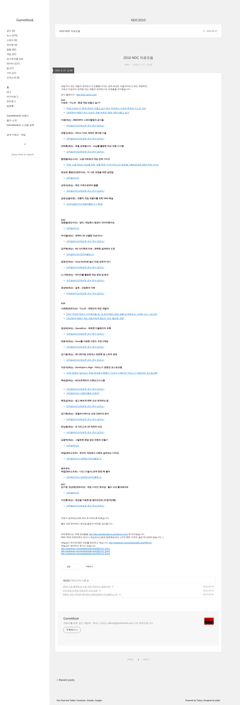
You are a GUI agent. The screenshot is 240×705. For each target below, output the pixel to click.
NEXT (145, 659)
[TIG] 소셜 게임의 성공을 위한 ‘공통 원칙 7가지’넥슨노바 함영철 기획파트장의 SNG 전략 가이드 (112, 165)
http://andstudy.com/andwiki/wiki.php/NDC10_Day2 (85, 551)
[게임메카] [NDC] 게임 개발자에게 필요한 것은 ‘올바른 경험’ (95, 318)
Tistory (199, 700)
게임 (11, 54)
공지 (11, 30)
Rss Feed (61, 700)
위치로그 (11, 101)
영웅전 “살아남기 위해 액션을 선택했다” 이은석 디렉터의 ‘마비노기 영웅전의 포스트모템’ (115, 373)
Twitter (73, 700)
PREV (130, 659)
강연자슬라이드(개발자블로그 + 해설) (84, 204)
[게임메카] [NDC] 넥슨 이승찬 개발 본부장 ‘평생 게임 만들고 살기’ (98, 112)
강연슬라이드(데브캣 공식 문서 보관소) (85, 138)
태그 (9, 92)
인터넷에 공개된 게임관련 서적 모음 (80, 590)
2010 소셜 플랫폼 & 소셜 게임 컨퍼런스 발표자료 (86, 586)
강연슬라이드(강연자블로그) (80, 254)
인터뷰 (12, 44)
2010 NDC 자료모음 (69, 31)
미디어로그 (12, 96)
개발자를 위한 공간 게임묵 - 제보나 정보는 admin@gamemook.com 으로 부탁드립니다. (108, 623)
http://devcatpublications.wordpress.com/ (108, 534)
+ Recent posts (65, 680)
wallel (217, 700)
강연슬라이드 (72, 228)
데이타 (13, 63)
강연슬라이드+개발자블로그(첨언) (82, 393)
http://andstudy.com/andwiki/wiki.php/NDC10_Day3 (85, 553)
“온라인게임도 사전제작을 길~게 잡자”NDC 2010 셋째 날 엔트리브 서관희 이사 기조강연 (114, 314)
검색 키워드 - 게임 (16, 134)
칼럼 (11, 49)
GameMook (25, 20)
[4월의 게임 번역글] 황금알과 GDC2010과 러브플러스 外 (90, 594)
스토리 (12, 40)
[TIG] (69, 314)
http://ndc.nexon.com (86, 94)
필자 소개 (12, 120)
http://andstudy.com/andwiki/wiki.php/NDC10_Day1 (85, 548)
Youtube (90, 700)
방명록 (10, 106)
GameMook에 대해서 (18, 115)
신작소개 (13, 77)
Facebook (80, 700)
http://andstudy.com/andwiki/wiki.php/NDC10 (130, 542)
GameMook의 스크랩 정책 (20, 125)
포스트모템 (15, 59)
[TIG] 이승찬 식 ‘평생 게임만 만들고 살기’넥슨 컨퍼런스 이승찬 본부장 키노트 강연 (106, 108)
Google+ (98, 700)
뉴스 (12, 35)
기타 (11, 73)
